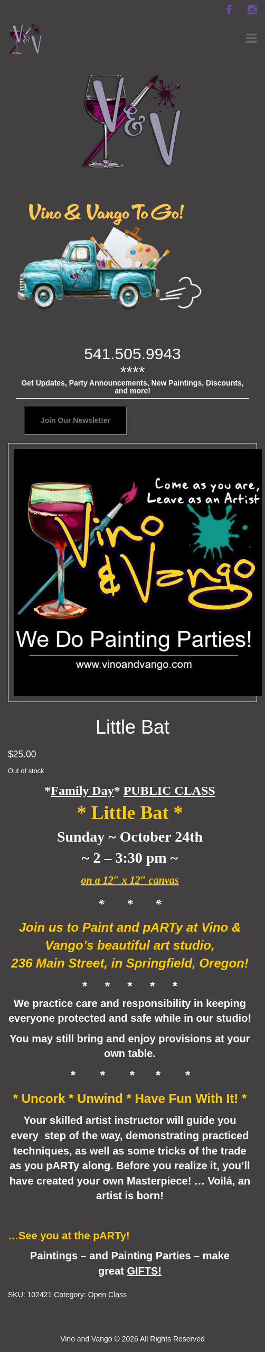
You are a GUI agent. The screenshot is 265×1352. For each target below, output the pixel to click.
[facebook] (228, 10)
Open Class (107, 1294)
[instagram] (252, 10)
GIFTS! (144, 1271)
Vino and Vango (86, 1339)
